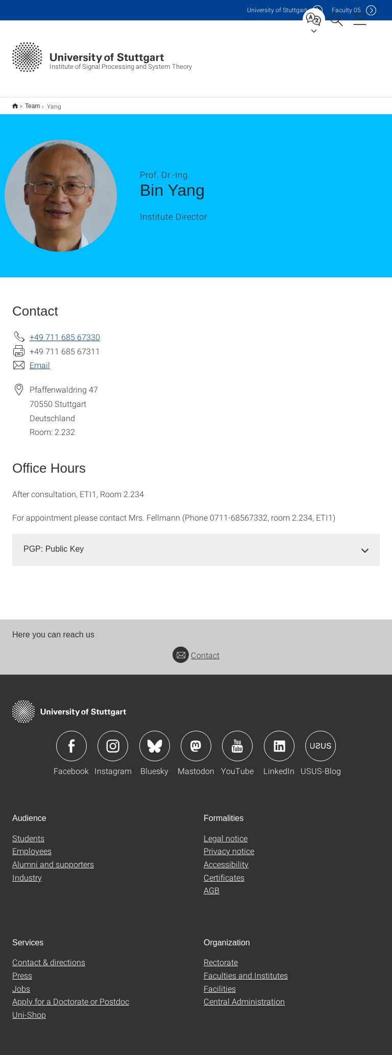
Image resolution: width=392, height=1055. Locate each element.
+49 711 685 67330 (65, 330)
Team (26, 102)
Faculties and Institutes (246, 968)
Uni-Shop (29, 1007)
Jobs (21, 981)
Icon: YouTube (237, 739)
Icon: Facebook (71, 739)
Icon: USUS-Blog (320, 739)
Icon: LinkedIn (279, 739)
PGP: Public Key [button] (53, 542)
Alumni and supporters (53, 857)
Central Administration (244, 994)
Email (40, 358)
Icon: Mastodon (196, 739)
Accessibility (226, 857)
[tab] (196, 542)
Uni (277, 10)
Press (22, 968)
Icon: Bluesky (154, 739)
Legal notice (226, 831)
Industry (27, 870)
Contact (196, 648)
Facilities (220, 981)
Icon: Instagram (112, 739)
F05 (346, 10)
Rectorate (221, 955)
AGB (211, 883)
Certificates (224, 870)
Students (28, 831)
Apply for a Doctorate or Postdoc (70, 994)
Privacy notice (229, 844)
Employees (32, 844)
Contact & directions (48, 955)
